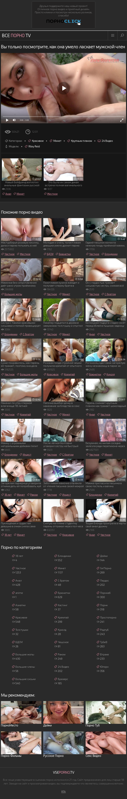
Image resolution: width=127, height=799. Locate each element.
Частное (8, 254)
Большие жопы (11, 294)
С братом (108, 294)
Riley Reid (32, 146)
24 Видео (105, 140)
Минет (55, 140)
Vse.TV (63, 772)
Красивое (36, 140)
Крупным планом (79, 140)
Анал (6, 193)
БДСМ (48, 254)
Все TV (16, 35)
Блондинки (109, 254)
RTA (63, 791)
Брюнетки (63, 254)
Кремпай (67, 374)
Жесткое (51, 193)
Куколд (109, 374)
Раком (32, 494)
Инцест (25, 454)
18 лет (6, 494)
